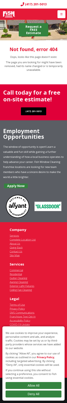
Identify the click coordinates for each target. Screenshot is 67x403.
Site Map (15, 255)
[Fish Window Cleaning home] (9, 14)
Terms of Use (17, 305)
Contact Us (16, 251)
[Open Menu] (61, 14)
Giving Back (16, 247)
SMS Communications (22, 312)
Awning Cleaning (19, 282)
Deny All (33, 394)
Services (14, 235)
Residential (16, 274)
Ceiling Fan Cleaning (21, 290)
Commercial (16, 270)
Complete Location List (23, 239)
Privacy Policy (17, 308)
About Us (15, 243)
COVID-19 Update (20, 324)
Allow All (34, 385)
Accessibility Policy (20, 320)
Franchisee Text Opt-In (23, 316)
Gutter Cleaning (18, 278)
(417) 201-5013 (33, 4)
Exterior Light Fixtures (22, 286)
